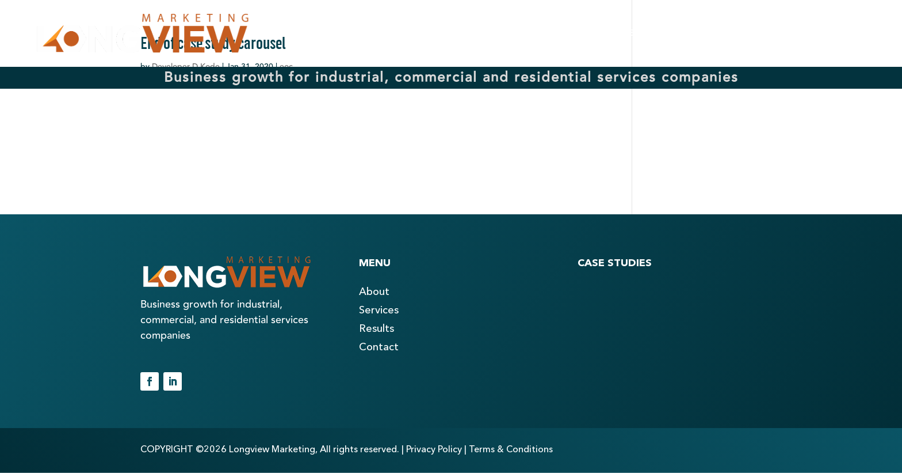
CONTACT (820, 33)
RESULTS (639, 33)
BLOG (728, 33)
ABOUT (445, 33)
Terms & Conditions (511, 450)
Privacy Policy (434, 450)
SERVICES (540, 33)
